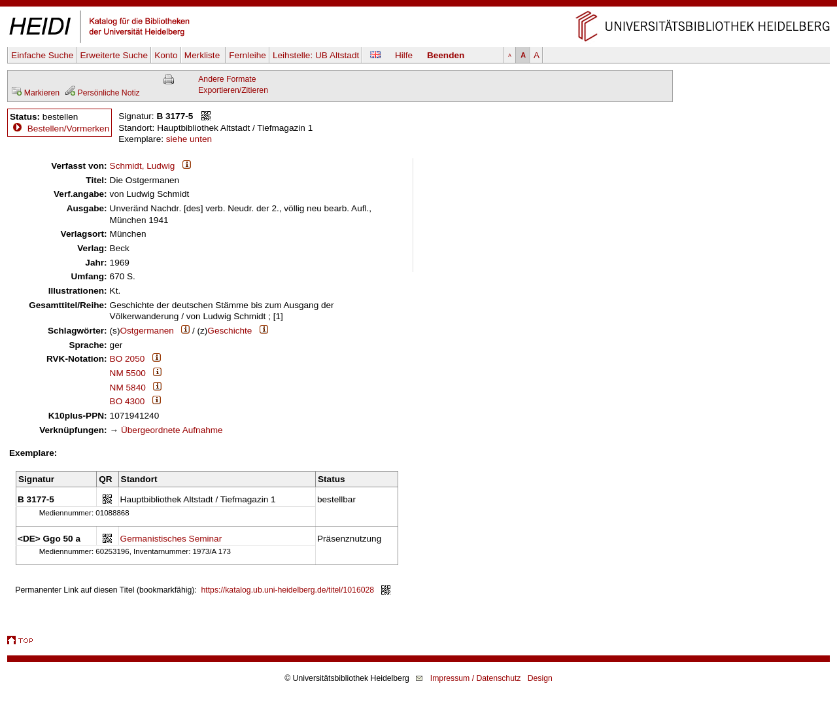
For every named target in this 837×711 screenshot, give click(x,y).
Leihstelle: (316, 55)
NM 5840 (128, 387)
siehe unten (189, 139)
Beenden (445, 55)
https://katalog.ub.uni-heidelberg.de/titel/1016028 (288, 590)
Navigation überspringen (418, 5)
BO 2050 (127, 359)
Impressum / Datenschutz (475, 678)
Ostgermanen (146, 331)
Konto (166, 55)
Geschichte (229, 331)
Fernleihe (247, 55)
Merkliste (203, 55)
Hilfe (404, 55)
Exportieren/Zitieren (233, 90)
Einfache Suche (42, 55)
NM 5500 (128, 373)
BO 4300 (127, 401)
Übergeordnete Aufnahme (172, 430)
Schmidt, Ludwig (142, 166)
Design (540, 678)
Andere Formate (227, 79)
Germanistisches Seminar (171, 539)
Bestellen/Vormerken (68, 128)
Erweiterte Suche (114, 55)
